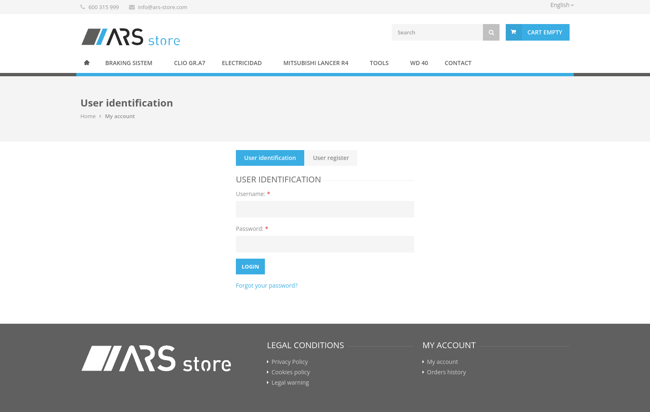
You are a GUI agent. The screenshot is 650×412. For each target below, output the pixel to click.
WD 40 (419, 63)
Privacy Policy (290, 362)
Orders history (446, 372)
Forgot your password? (267, 285)
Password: (252, 229)
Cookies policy (291, 372)
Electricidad (242, 63)
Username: (253, 194)
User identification (270, 158)
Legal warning (290, 382)
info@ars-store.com (162, 7)
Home (86, 62)
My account (442, 362)
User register (331, 158)
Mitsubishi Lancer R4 (315, 63)
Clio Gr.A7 (190, 63)
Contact (458, 63)
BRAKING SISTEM (129, 63)
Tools (379, 63)
